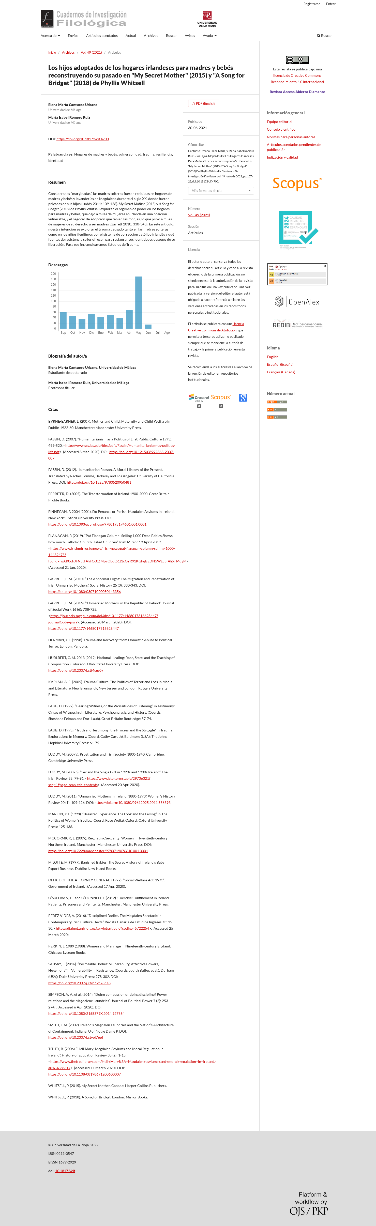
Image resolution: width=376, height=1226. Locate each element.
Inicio (52, 52)
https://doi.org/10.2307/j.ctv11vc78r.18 (79, 983)
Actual (131, 35)
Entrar (331, 4)
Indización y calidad (282, 157)
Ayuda (208, 35)
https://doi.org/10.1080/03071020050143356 (84, 591)
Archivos (151, 35)
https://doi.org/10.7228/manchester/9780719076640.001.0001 (98, 851)
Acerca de (49, 35)
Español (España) (280, 364)
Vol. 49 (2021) (91, 52)
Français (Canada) (281, 372)
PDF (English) (205, 103)
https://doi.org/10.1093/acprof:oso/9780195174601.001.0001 (97, 524)
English (272, 357)
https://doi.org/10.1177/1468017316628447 (83, 628)
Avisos (190, 35)
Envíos (73, 35)
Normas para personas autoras (291, 137)
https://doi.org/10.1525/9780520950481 (99, 482)
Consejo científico (281, 129)
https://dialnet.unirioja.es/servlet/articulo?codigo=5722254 (102, 928)
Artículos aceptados (102, 35)
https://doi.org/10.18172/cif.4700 (82, 139)
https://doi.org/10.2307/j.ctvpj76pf (75, 1037)
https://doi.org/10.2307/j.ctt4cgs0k (75, 670)
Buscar (171, 35)
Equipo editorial (279, 121)
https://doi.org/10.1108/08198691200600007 (84, 1074)
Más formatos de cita (207, 191)
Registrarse (312, 4)
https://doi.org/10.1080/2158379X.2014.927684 (86, 1013)
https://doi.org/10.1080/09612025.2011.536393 (133, 802)
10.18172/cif (65, 1171)
